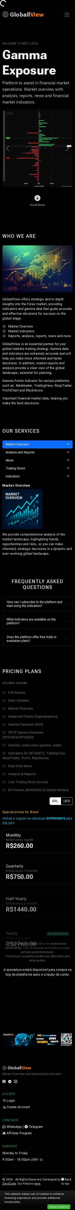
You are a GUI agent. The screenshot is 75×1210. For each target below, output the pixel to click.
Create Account (16, 1107)
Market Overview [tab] (37, 444)
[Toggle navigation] (67, 15)
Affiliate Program (17, 1133)
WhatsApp (12, 1127)
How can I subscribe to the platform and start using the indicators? (34, 604)
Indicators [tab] (37, 476)
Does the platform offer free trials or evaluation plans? (32, 639)
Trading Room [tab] (37, 468)
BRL (55, 801)
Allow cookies (58, 1206)
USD (66, 801)
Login (8, 1100)
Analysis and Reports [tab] (37, 452)
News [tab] (37, 460)
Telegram (34, 1127)
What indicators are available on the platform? (31, 621)
